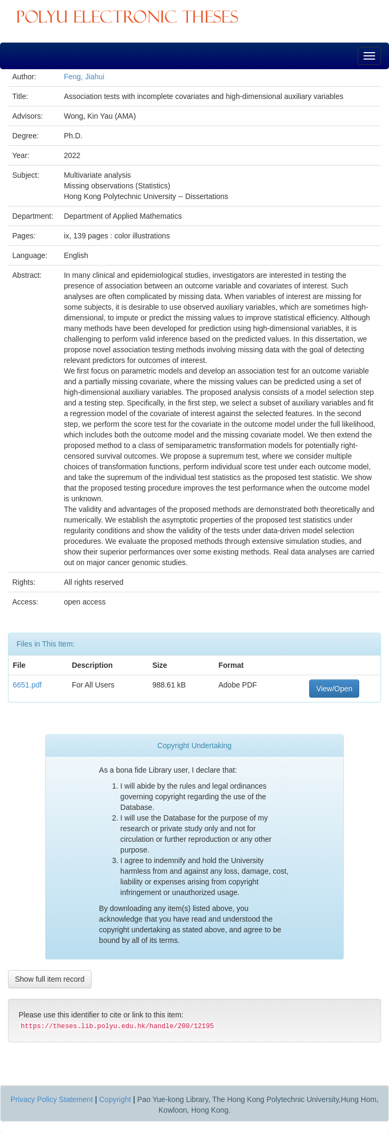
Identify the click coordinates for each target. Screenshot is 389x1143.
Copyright (115, 1099)
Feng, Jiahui (84, 76)
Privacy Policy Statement (52, 1099)
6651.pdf (27, 685)
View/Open (334, 688)
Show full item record (50, 979)
